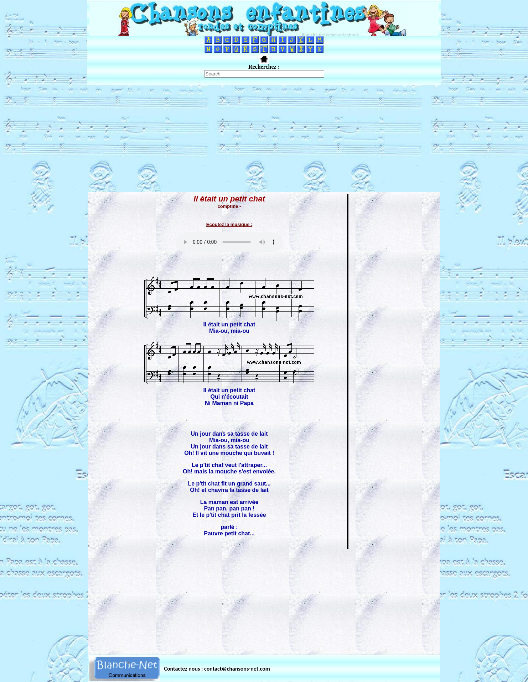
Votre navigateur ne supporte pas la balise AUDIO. (229, 242)
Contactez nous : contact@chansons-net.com (217, 668)
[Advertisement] (264, 138)
